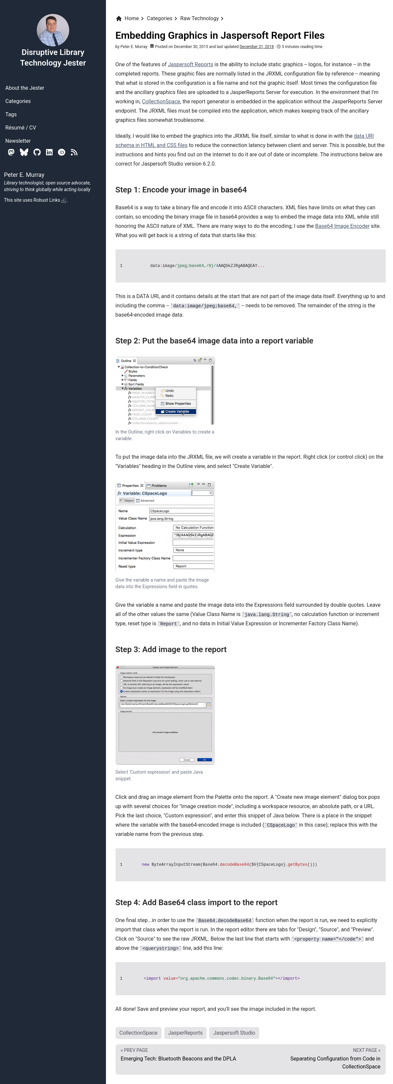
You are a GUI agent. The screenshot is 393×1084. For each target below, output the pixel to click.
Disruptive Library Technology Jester (53, 40)
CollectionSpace (161, 101)
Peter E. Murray (134, 46)
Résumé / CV (20, 128)
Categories (18, 101)
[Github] (37, 152)
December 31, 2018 (257, 46)
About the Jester (24, 88)
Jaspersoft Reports (190, 64)
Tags (11, 114)
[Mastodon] (11, 152)
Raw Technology (199, 18)
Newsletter (18, 141)
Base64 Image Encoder (342, 226)
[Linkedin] (49, 152)
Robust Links (50, 200)
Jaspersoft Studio (234, 1033)
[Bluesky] (24, 152)
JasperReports (185, 1033)
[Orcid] (62, 152)
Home (127, 18)
